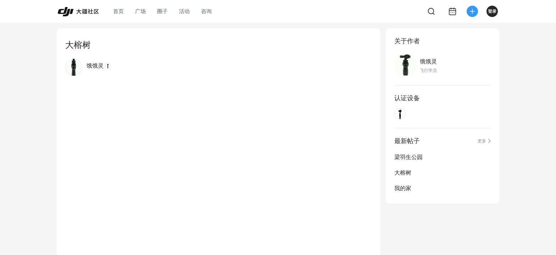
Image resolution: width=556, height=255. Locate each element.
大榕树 (402, 173)
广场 (140, 11)
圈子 (162, 11)
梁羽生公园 (408, 157)
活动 (184, 11)
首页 (118, 11)
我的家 (402, 188)
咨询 (206, 11)
